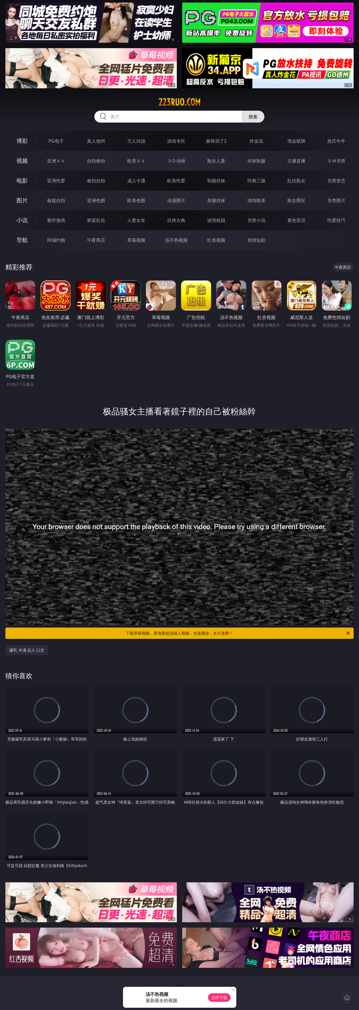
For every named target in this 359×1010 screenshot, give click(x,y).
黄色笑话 (296, 220)
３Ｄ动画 (176, 161)
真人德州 (96, 141)
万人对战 (136, 141)
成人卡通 (136, 180)
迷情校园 (216, 220)
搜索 (253, 117)
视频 (22, 160)
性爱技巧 (336, 220)
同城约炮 (56, 240)
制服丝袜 (216, 180)
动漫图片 (176, 200)
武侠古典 (176, 220)
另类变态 (336, 180)
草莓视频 (136, 240)
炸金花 (256, 141)
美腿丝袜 (216, 200)
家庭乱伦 (96, 220)
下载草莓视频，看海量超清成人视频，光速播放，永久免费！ (238, 633)
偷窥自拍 (56, 200)
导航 (22, 240)
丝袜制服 (256, 161)
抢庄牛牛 (336, 141)
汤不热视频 (176, 240)
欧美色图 (136, 200)
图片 (22, 200)
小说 (22, 220)
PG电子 (55, 141)
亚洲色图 (96, 200)
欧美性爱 (176, 180)
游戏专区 (176, 141)
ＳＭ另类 (336, 161)
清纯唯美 (256, 200)
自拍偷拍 (96, 161)
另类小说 (256, 220)
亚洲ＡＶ (56, 161)
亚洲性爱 (56, 180)
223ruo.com (179, 102)
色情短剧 (256, 240)
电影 (22, 180)
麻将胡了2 (216, 141)
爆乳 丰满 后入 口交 (26, 650)
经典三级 (256, 180)
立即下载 (219, 997)
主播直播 (296, 161)
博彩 (22, 141)
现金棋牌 (296, 141)
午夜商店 (96, 240)
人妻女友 (136, 220)
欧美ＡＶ (136, 161)
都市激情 (56, 220)
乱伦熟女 (296, 180)
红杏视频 (216, 240)
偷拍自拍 (96, 180)
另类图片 (336, 200)
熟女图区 (296, 200)
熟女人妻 (216, 161)
